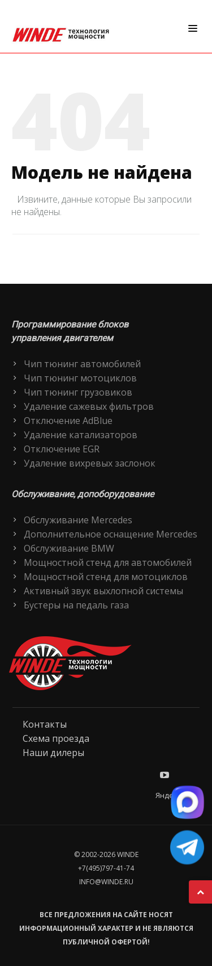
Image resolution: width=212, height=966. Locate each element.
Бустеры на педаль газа (76, 605)
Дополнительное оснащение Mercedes (110, 534)
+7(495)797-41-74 (106, 868)
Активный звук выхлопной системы (103, 591)
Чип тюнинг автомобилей (82, 364)
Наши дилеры (53, 752)
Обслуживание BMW (69, 548)
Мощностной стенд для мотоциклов (106, 576)
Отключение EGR (61, 449)
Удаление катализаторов (80, 435)
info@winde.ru (106, 882)
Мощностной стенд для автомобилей (108, 562)
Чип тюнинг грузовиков (78, 392)
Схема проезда (56, 738)
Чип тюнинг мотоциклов (80, 378)
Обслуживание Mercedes (78, 520)
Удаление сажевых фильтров (89, 406)
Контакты (45, 724)
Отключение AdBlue (68, 420)
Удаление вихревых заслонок (89, 463)
